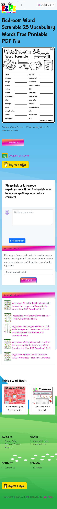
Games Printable (41, 441)
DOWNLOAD (14, 142)
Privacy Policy (11, 441)
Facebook (37, 467)
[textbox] (46, 5)
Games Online (39, 444)
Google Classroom (15, 156)
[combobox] (46, 5)
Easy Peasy (48, 496)
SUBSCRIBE (28, 280)
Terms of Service (13, 444)
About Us (9, 447)
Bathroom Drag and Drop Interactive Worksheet (14, 410)
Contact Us (10, 467)
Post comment (17, 240)
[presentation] (31, 232)
